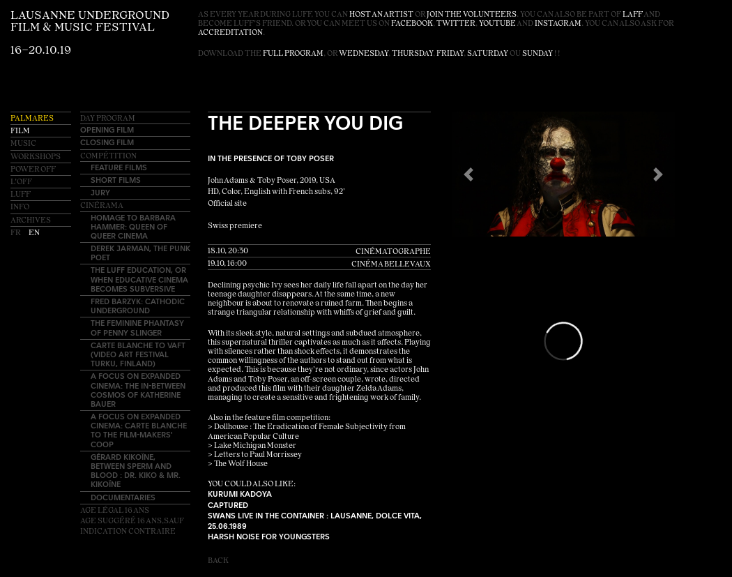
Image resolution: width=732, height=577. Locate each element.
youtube (497, 24)
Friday (450, 54)
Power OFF (33, 170)
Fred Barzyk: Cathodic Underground (138, 305)
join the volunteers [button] (472, 15)
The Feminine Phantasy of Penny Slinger (137, 327)
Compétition (108, 156)
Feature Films (119, 167)
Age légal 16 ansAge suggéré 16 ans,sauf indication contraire (132, 521)
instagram (558, 24)
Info (19, 207)
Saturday (487, 54)
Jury (100, 192)
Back (218, 561)
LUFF (20, 195)
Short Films (116, 179)
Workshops (35, 157)
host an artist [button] (381, 15)
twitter (455, 24)
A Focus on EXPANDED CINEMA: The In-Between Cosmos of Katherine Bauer (138, 389)
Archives (30, 221)
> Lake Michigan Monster (252, 446)
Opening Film (107, 129)
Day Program (107, 119)
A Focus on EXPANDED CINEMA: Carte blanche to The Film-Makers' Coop (139, 430)
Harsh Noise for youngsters (269, 536)
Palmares (32, 119)
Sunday (537, 54)
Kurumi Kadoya (240, 493)
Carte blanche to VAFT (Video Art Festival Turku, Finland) (138, 354)
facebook (412, 24)
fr (16, 233)
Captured (228, 505)
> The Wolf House (238, 464)
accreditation (230, 33)
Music (23, 144)
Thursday (412, 54)
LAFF (633, 15)
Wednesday (363, 54)
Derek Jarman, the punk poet (140, 252)
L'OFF (21, 182)
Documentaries (123, 497)
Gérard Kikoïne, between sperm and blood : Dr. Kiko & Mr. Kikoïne (136, 470)
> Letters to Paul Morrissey (255, 455)
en (34, 233)
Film (20, 131)
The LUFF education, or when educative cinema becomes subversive (139, 278)
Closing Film (107, 142)
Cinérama (101, 206)
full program (293, 54)
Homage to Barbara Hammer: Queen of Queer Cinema (133, 226)
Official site (227, 204)
